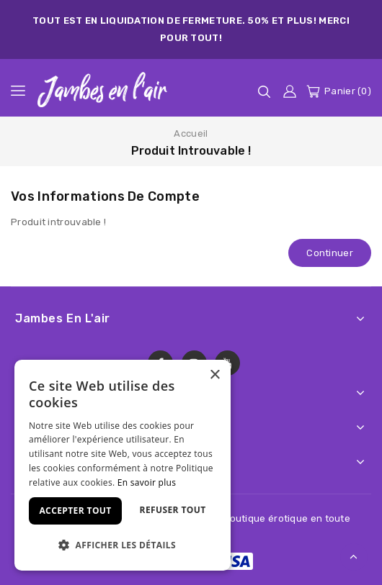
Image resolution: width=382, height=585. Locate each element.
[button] (122, 545)
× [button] (214, 375)
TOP (354, 557)
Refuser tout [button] (173, 510)
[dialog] (122, 465)
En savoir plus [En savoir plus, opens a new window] (146, 482)
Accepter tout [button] (75, 510)
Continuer (329, 253)
